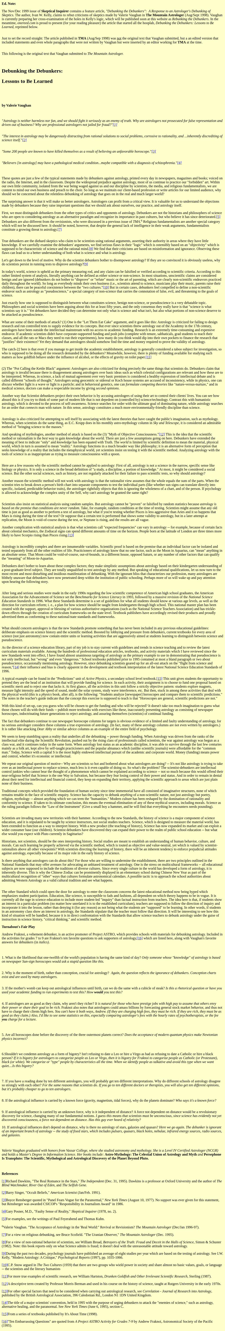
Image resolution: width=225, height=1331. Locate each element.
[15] (159, 678)
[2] (24, 140)
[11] (148, 357)
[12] (162, 434)
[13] (71, 535)
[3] (153, 151)
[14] (16, 667)
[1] (115, 125)
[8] (91, 249)
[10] (106, 287)
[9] (86, 264)
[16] (140, 938)
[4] (179, 163)
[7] (60, 229)
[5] (218, 217)
